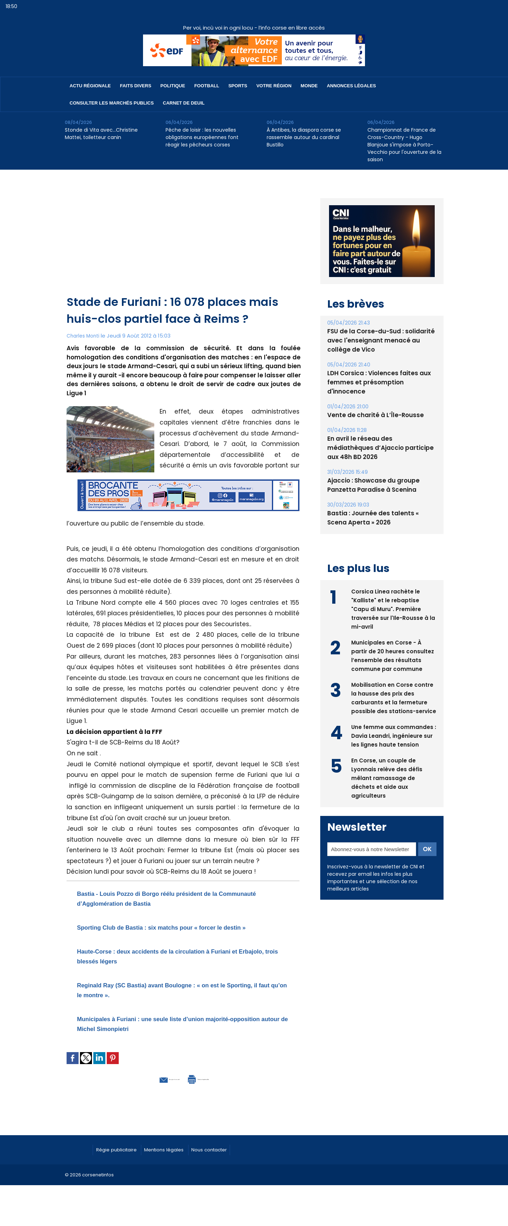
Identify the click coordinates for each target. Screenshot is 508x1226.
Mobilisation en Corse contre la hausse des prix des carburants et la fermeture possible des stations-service (393, 678)
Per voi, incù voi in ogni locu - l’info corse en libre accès (254, 27)
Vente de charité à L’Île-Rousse (372, 404)
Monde (309, 85)
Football (206, 85)
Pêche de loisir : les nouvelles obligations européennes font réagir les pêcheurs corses (202, 137)
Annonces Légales (351, 85)
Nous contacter (234, 1158)
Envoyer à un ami (144, 1087)
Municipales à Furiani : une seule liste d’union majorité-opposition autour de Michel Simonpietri (175, 1033)
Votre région (274, 85)
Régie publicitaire (121, 1158)
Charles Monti (85, 335)
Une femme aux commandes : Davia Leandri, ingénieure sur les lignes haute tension (392, 721)
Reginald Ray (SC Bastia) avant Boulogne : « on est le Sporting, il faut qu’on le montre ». (180, 999)
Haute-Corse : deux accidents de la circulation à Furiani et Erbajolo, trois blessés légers (173, 965)
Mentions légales (179, 1158)
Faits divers (135, 85)
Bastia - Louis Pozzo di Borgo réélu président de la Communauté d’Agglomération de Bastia (179, 897)
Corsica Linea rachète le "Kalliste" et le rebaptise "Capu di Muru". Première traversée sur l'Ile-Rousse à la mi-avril (390, 585)
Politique (172, 85)
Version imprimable (219, 1087)
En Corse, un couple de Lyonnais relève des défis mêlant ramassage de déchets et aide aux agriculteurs (387, 763)
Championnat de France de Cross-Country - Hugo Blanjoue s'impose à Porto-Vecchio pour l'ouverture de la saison (404, 144)
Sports (237, 85)
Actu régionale (90, 85)
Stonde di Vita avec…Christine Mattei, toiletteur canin (101, 133)
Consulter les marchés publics (112, 103)
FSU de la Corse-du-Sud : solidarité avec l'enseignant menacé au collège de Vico (381, 340)
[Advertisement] (184, 240)
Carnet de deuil (183, 103)
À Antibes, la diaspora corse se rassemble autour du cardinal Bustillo (304, 137)
